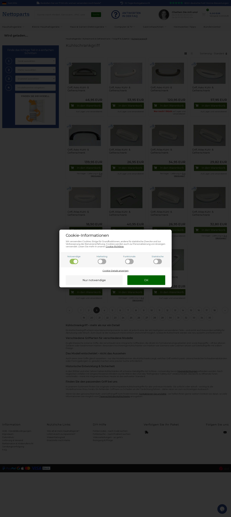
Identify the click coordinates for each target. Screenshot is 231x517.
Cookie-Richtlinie (115, 246)
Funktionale (129, 259)
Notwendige (74, 259)
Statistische (158, 259)
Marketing (102, 259)
